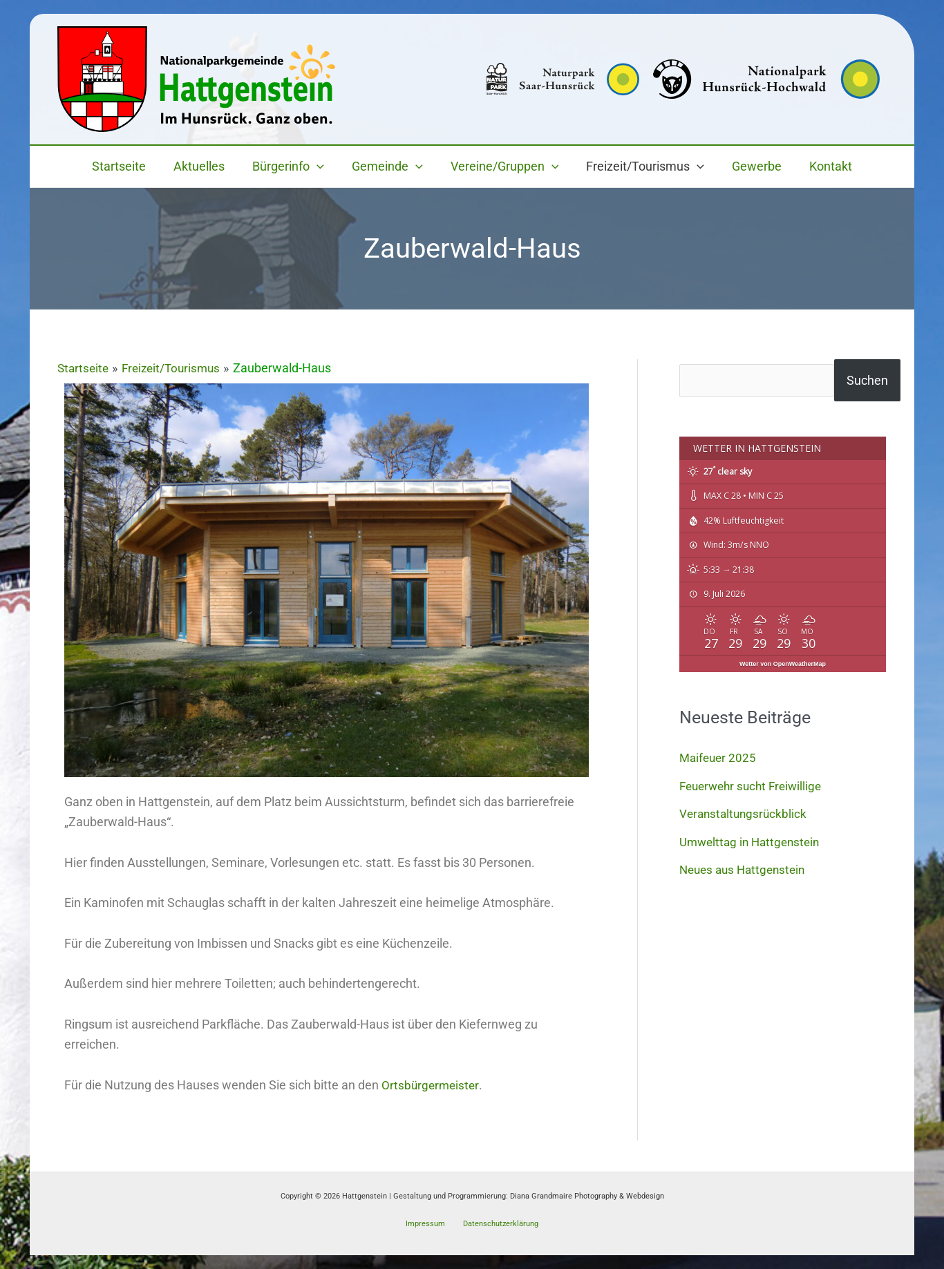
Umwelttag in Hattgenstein (753, 841)
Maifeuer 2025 (719, 757)
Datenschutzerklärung (497, 1223)
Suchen (874, 380)
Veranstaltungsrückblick (745, 813)
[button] (321, 166)
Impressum (427, 1223)
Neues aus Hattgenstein (746, 869)
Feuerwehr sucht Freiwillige (754, 786)
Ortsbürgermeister (431, 1085)
